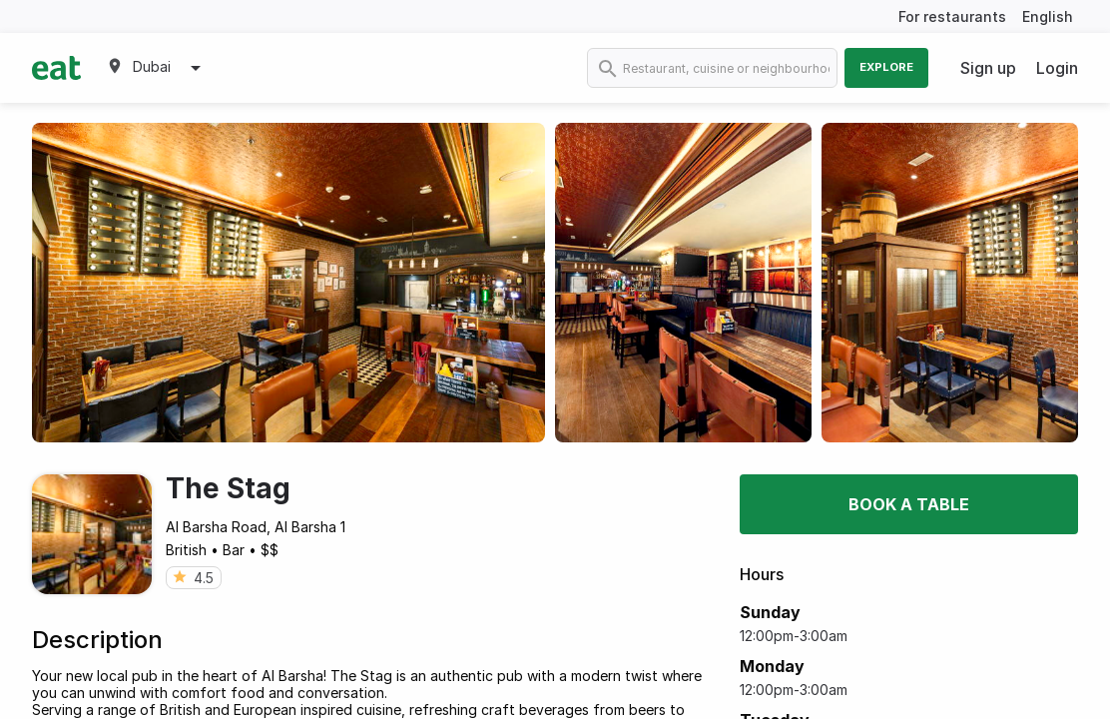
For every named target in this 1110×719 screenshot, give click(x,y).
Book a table (908, 504)
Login (1057, 68)
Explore (886, 67)
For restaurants (952, 16)
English (1047, 16)
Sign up (988, 68)
